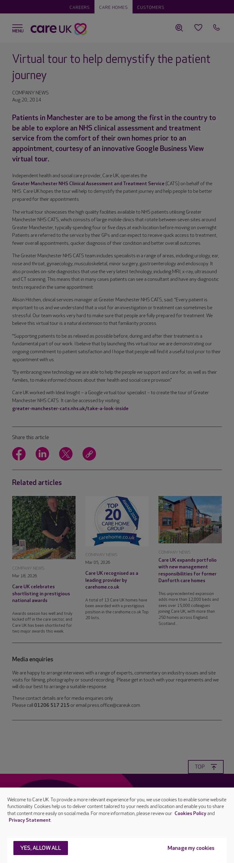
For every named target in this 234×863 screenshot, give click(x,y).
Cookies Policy (190, 814)
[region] (117, 825)
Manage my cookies (191, 848)
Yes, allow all (40, 848)
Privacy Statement (30, 820)
